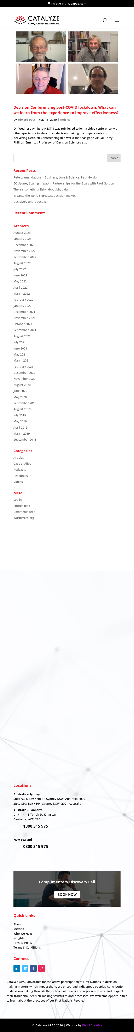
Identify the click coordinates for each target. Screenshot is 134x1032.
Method (18, 929)
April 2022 (20, 287)
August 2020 (22, 385)
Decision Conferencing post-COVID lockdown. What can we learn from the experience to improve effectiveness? (66, 110)
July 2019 (19, 415)
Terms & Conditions (27, 947)
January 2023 (22, 239)
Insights (18, 938)
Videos (18, 482)
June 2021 (20, 348)
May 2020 (20, 397)
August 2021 (22, 336)
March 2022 (21, 293)
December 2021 (24, 312)
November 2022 (24, 251)
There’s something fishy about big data (40, 189)
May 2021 (20, 354)
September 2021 (24, 330)
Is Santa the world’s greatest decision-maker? (44, 196)
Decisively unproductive (30, 202)
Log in (17, 500)
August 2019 (22, 409)
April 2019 (20, 427)
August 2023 (22, 233)
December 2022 (24, 245)
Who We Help (22, 934)
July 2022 (19, 269)
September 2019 (24, 403)
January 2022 (22, 306)
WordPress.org (23, 518)
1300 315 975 (35, 826)
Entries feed (21, 506)
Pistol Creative (92, 1025)
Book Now (67, 894)
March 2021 (21, 360)
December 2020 (24, 373)
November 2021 (24, 318)
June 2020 (20, 391)
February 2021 (23, 367)
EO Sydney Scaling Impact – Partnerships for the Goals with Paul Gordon (63, 183)
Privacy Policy (22, 943)
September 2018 (24, 439)
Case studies (22, 463)
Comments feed (24, 512)
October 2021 (22, 324)
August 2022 (22, 263)
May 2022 (20, 281)
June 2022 (20, 275)
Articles (65, 120)
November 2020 (24, 379)
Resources (20, 476)
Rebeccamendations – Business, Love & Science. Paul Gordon (55, 177)
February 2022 (23, 299)
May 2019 (20, 421)
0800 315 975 (35, 846)
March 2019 (21, 433)
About (17, 924)
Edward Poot (26, 120)
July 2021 (19, 342)
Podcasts (19, 469)
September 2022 (24, 257)
